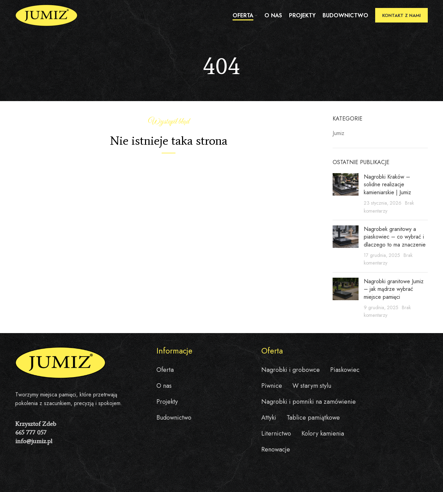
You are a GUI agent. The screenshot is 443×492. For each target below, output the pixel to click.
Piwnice (271, 385)
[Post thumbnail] (346, 194)
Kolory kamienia (322, 433)
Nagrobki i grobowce (290, 369)
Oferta (165, 369)
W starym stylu (311, 385)
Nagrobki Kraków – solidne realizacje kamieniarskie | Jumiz (387, 184)
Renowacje (275, 449)
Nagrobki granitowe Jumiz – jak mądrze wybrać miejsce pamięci (394, 289)
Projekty (167, 401)
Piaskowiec (345, 369)
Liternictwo (276, 433)
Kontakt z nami (401, 15)
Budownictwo (173, 417)
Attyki (268, 417)
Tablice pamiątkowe (313, 417)
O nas (164, 385)
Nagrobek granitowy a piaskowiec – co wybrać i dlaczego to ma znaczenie (395, 237)
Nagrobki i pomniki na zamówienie (308, 401)
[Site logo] (46, 15)
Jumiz (338, 133)
